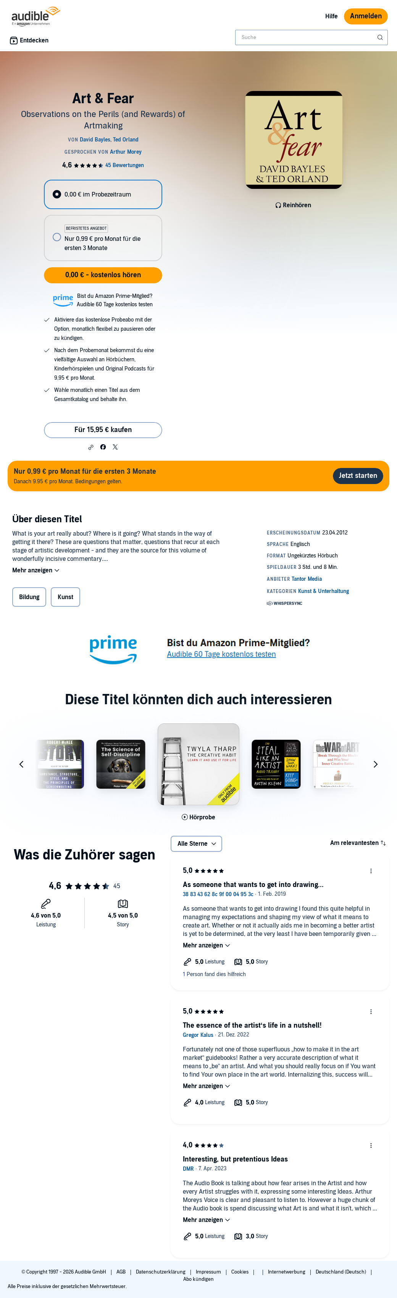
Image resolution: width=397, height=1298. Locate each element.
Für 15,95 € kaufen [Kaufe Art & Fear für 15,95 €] (103, 430)
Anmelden (366, 16)
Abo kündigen (198, 1279)
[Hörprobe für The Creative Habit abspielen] (198, 817)
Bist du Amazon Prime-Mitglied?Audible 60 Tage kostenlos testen (115, 300)
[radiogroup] (103, 220)
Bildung (29, 597)
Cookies (240, 1272)
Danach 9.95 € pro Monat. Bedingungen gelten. (85, 476)
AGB (121, 1272)
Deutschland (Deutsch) (341, 1272)
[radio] (103, 194)
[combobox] (311, 37)
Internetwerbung (287, 1272)
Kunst (65, 597)
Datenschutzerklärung (161, 1272)
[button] (91, 447)
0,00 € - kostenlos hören (103, 275)
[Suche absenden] (381, 37)
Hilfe (331, 16)
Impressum (209, 1272)
